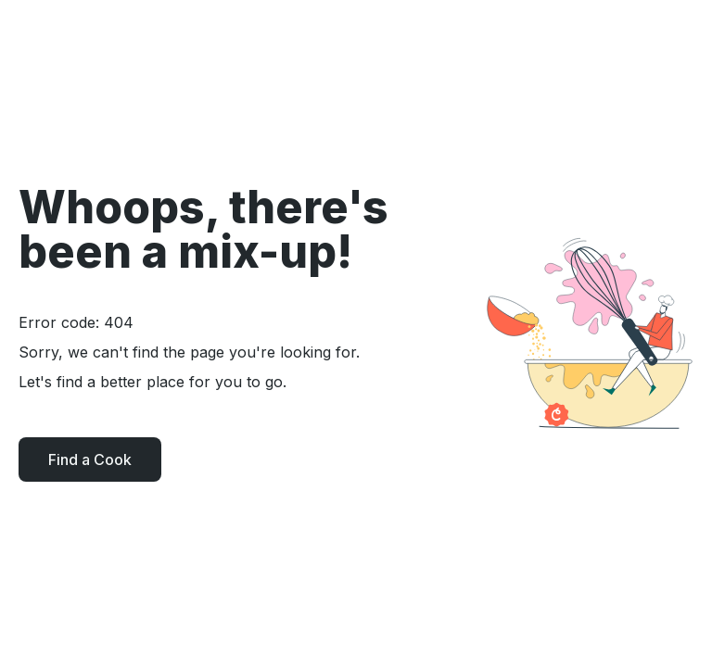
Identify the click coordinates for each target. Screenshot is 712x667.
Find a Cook (90, 459)
